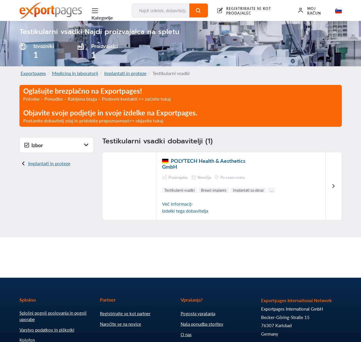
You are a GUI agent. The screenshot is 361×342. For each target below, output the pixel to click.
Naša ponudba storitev (202, 324)
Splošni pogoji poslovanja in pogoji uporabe (53, 316)
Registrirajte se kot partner (125, 313)
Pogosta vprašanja (198, 313)
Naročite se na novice (120, 324)
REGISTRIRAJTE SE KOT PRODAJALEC (248, 10)
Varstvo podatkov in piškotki (46, 329)
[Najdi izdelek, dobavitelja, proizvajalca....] (161, 10)
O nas (186, 334)
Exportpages (33, 73)
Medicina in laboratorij (75, 73)
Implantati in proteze (125, 73)
